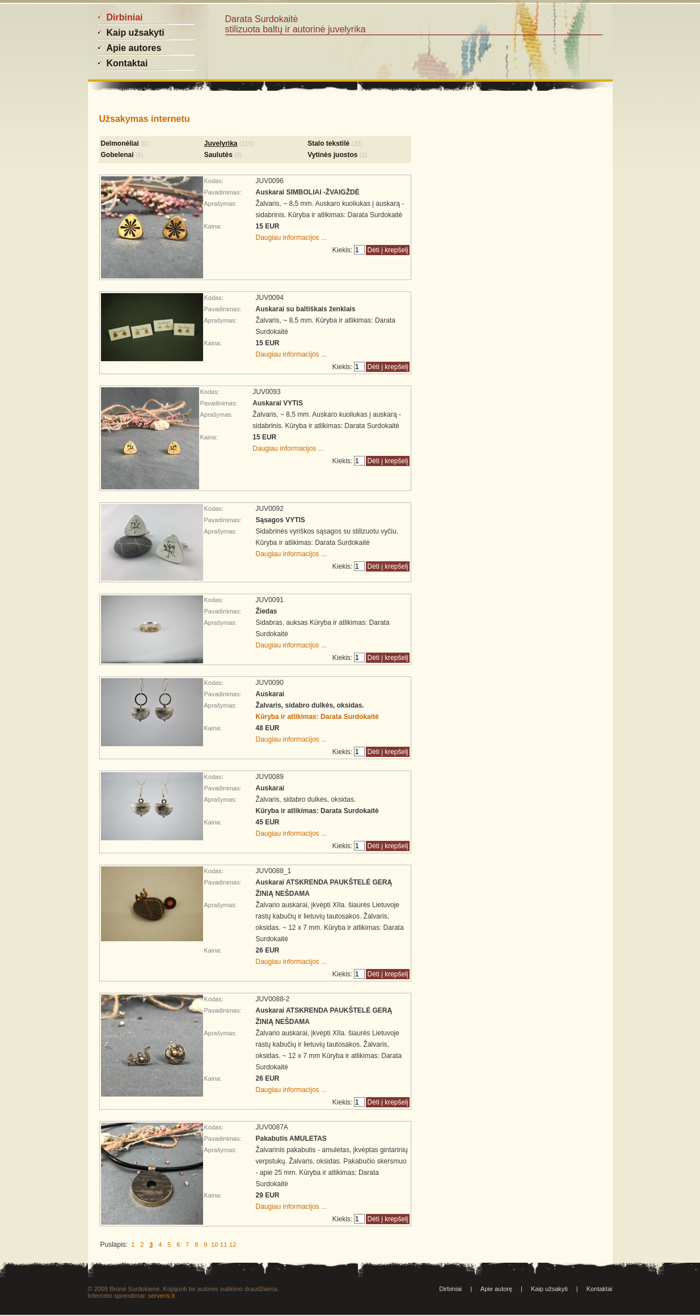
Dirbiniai (450, 1288)
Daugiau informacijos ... (291, 238)
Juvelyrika (221, 143)
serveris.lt (161, 1295)
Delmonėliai (120, 143)
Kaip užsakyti (549, 1288)
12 (232, 1244)
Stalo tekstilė (328, 143)
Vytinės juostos (332, 155)
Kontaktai (600, 1288)
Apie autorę (496, 1288)
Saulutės (218, 155)
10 (214, 1244)
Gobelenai (117, 155)
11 (223, 1244)
